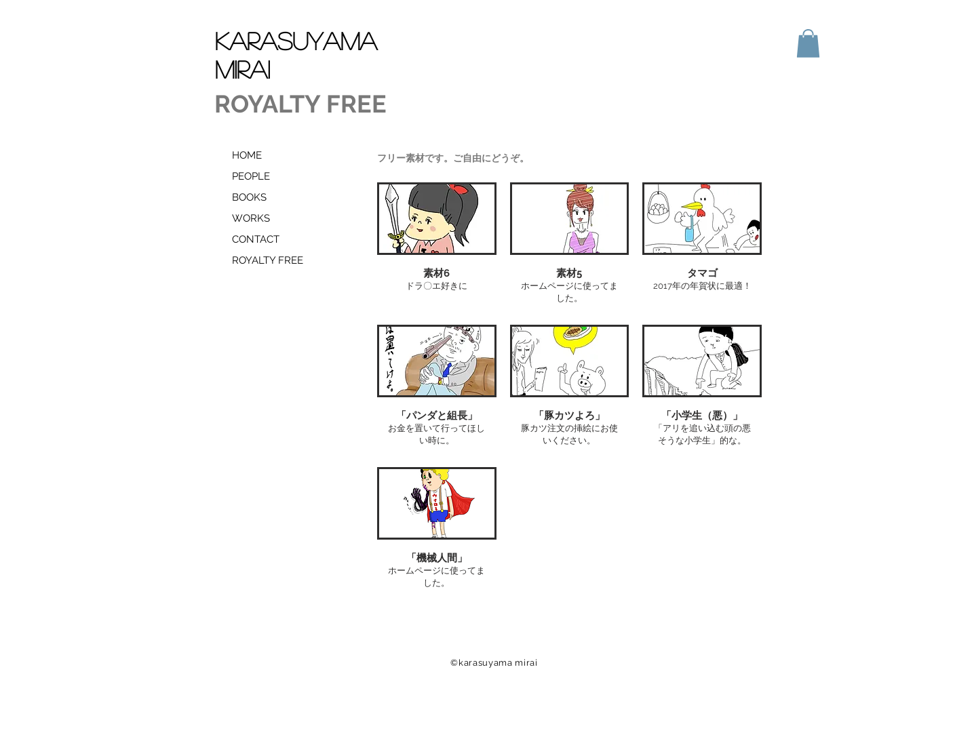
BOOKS (249, 197)
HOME (247, 155)
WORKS (251, 218)
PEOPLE (251, 176)
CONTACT (255, 239)
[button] (808, 43)
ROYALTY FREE (267, 260)
